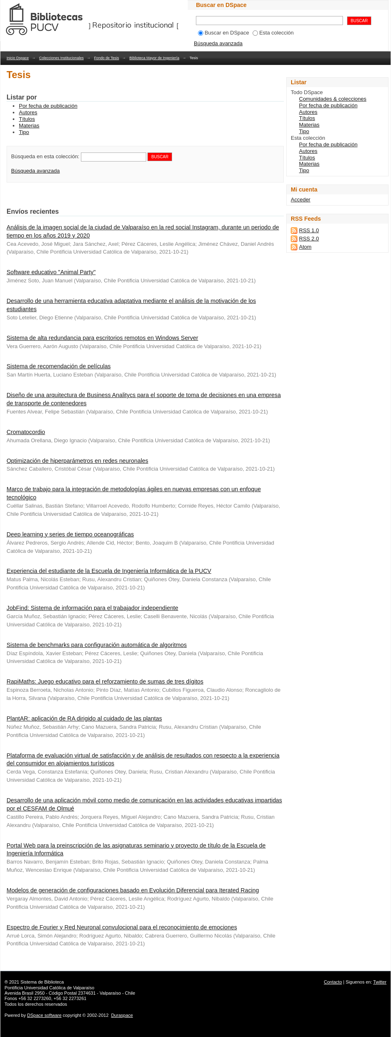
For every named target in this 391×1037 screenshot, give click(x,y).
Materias (29, 125)
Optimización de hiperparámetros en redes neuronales (77, 460)
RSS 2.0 (309, 239)
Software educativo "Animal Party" (51, 272)
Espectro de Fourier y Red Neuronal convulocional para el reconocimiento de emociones (122, 927)
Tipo (24, 132)
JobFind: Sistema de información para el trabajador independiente (92, 608)
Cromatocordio (26, 432)
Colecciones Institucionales (61, 58)
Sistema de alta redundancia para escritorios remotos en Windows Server (102, 338)
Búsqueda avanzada (218, 43)
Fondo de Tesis (106, 58)
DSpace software (44, 1015)
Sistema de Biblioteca (42, 981)
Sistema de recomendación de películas (59, 366)
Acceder (300, 199)
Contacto (333, 981)
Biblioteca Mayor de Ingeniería (154, 58)
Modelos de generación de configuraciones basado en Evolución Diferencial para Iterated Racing (133, 890)
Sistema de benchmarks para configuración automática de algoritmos (97, 645)
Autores (28, 112)
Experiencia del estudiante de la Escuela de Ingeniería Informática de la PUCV (109, 571)
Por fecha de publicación (48, 106)
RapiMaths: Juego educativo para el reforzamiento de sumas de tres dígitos (105, 681)
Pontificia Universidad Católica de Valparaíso (49, 987)
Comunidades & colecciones (332, 99)
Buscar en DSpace (223, 33)
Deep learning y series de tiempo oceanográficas (70, 534)
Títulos (27, 119)
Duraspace (122, 1015)
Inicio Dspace (18, 58)
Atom (305, 247)
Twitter (379, 981)
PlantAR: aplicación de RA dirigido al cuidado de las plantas (84, 718)
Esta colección (273, 33)
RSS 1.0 (309, 230)
